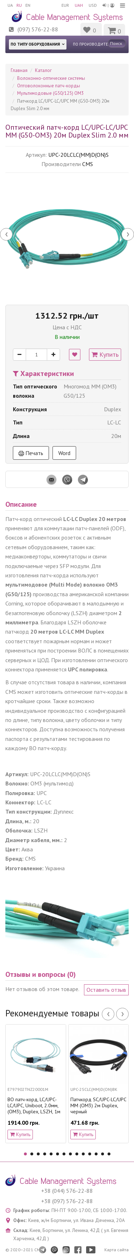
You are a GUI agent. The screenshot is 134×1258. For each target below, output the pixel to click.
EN (27, 5)
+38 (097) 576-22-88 (67, 1200)
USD (93, 5)
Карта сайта (116, 1249)
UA (10, 5)
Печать (31, 453)
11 (89, 1154)
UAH (79, 5)
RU (19, 5)
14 (109, 1154)
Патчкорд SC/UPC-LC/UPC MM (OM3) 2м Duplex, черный (98, 1105)
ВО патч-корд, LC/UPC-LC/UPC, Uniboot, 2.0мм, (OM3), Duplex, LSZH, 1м (34, 1105)
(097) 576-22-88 (38, 29)
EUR (65, 5)
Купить (105, 354)
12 (96, 1154)
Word (64, 453)
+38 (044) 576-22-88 (67, 1190)
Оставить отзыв (106, 989)
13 (102, 1154)
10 (83, 1154)
